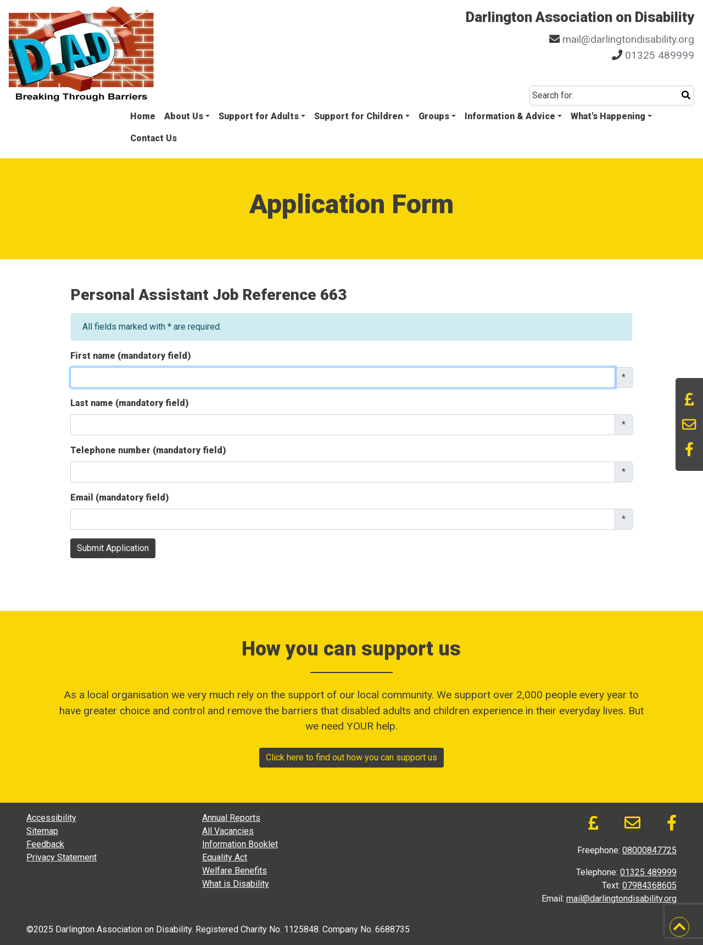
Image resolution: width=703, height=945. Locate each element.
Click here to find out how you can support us (351, 757)
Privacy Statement (61, 857)
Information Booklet (240, 844)
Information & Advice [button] (510, 116)
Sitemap (42, 831)
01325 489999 (659, 55)
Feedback (45, 844)
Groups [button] (434, 116)
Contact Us (153, 138)
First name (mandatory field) (130, 356)
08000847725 (649, 850)
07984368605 (649, 885)
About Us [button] (183, 116)
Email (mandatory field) (119, 497)
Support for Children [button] (358, 116)
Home (142, 116)
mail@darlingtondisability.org (628, 39)
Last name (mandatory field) (129, 403)
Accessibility (51, 818)
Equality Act (224, 857)
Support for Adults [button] (259, 116)
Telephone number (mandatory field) (148, 450)
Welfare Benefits (234, 870)
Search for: (552, 95)
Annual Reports (231, 818)
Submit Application (113, 548)
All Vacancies (228, 831)
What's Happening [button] (608, 116)
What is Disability (235, 884)
